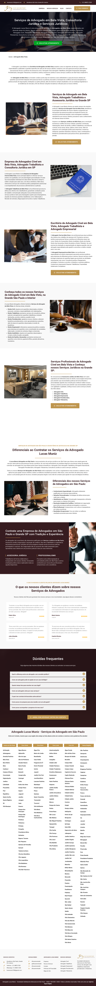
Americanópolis (54, 749)
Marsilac (67, 863)
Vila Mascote (69, 929)
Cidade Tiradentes (54, 768)
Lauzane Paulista (39, 780)
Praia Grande (84, 854)
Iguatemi (52, 777)
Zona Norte (40, 744)
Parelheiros (68, 888)
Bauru (82, 765)
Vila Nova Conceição (71, 932)
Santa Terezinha (39, 796)
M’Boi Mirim (68, 866)
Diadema (83, 780)
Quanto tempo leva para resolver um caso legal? (26, 684)
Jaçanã (36, 771)
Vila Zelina (52, 848)
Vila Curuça (52, 832)
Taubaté (82, 904)
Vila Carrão (52, 829)
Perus (35, 790)
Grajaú (67, 804)
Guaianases (52, 774)
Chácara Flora (69, 777)
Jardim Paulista (69, 851)
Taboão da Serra (23, 850)
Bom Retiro (6, 762)
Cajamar (82, 771)
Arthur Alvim (53, 752)
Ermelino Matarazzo (55, 771)
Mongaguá (83, 839)
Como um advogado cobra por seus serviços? (25, 690)
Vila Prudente (53, 845)
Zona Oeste (25, 744)
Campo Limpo (69, 768)
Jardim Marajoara (70, 848)
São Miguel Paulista (55, 820)
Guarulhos (83, 801)
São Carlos (83, 878)
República (6, 793)
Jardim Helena (53, 795)
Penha (51, 807)
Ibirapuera (68, 817)
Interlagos (68, 820)
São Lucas (52, 813)
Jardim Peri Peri (39, 774)
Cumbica (83, 777)
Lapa (19, 802)
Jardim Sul (68, 857)
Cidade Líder (53, 762)
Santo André (84, 863)
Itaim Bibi (68, 826)
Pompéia (21, 828)
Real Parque (68, 894)
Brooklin (67, 758)
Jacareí (82, 820)
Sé (3, 802)
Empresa (42, 8)
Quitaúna (21, 834)
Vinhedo (82, 915)
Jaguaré (20, 793)
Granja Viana (22, 786)
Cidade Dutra (69, 795)
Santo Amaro (69, 907)
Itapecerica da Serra (71, 829)
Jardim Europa (69, 841)
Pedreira (67, 891)
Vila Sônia (68, 941)
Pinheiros (21, 822)
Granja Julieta (69, 807)
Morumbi (67, 876)
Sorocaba (83, 898)
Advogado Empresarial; (61, 395)
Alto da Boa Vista (70, 752)
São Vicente (84, 891)
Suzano (82, 901)
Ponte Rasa (52, 810)
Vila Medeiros (38, 811)
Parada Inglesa (38, 786)
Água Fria (37, 749)
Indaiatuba (83, 807)
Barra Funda (22, 765)
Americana (83, 755)
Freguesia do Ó (38, 762)
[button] (48, 673)
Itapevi (20, 790)
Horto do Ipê (68, 813)
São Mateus (52, 817)
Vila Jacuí (52, 838)
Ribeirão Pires (84, 860)
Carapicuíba (22, 774)
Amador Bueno (22, 762)
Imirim (36, 768)
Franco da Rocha (85, 795)
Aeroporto (83, 752)
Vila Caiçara (84, 912)
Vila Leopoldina (23, 859)
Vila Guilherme (38, 805)
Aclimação (6, 749)
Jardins (5, 780)
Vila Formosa (53, 835)
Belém (51, 755)
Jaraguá (20, 799)
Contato (68, 8)
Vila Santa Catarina (70, 938)
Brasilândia (37, 755)
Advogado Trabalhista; (61, 393)
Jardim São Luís (70, 854)
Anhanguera (6, 752)
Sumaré (20, 847)
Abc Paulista (84, 749)
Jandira (20, 796)
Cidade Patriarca (54, 765)
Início (10, 57)
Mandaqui (37, 783)
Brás (4, 765)
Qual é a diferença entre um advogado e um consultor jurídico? (30, 673)
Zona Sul (71, 744)
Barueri (20, 768)
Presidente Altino (23, 831)
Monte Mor (83, 842)
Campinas (83, 774)
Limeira (82, 826)
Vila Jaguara (22, 856)
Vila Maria (37, 808)
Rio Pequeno (22, 840)
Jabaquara (68, 832)
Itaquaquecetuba (85, 814)
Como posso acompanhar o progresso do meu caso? (28, 707)
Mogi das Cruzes (85, 835)
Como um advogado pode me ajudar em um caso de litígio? (29, 679)
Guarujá (82, 798)
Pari (4, 790)
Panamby (68, 879)
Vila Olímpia (68, 935)
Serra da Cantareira (86, 894)
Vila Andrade (69, 913)
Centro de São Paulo (9, 744)
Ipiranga (67, 823)
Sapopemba (53, 823)
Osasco (20, 805)
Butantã (20, 771)
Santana (36, 793)
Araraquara (83, 762)
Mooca (51, 801)
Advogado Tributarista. (61, 399)
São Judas (68, 901)
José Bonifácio (38, 777)
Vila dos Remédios (24, 853)
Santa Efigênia (7, 799)
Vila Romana (22, 865)
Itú (81, 817)
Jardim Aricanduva (55, 792)
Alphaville (21, 752)
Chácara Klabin (69, 785)
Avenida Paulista (8, 755)
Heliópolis (68, 810)
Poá (81, 851)
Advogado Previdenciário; (62, 397)
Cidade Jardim (69, 798)
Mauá (82, 832)
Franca (82, 792)
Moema (67, 873)
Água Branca (22, 749)
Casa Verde (37, 758)
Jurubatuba (68, 860)
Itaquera (51, 783)
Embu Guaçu (84, 783)
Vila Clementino (70, 916)
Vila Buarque (7, 805)
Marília (82, 829)
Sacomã (67, 898)
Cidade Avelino (69, 792)
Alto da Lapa (22, 755)
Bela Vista (6, 758)
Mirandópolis (69, 870)
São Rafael (68, 904)
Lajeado (51, 798)
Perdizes (21, 818)
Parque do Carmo (54, 804)
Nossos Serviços (52, 8)
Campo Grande (69, 765)
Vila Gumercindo (70, 923)
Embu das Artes (23, 783)
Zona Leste (56, 744)
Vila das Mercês (69, 919)
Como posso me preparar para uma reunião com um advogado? (31, 701)
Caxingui (21, 777)
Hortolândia (84, 804)
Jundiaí (82, 823)
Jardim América (69, 835)
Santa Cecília (7, 796)
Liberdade (6, 783)
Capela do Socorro (70, 771)
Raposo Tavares (23, 837)
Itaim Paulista (53, 780)
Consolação (6, 774)
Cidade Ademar (69, 788)
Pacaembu (6, 786)
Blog (61, 8)
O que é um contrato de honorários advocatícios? (26, 696)
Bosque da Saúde (70, 755)
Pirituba (20, 825)
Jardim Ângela (69, 838)
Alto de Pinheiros (23, 758)
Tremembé (37, 799)
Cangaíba (52, 758)
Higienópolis (7, 777)
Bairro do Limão (39, 752)
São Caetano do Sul (86, 875)
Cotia (20, 780)
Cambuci (5, 768)
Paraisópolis (69, 885)
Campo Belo (68, 762)
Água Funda (68, 749)
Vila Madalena (22, 862)
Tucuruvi (36, 802)
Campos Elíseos (8, 771)
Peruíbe (82, 845)
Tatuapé (51, 826)
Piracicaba (83, 848)
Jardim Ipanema (70, 845)
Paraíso (67, 882)
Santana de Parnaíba (24, 844)
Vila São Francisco (24, 868)
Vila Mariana (68, 926)
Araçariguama (84, 759)
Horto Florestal (38, 765)
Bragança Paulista (85, 768)
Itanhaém (83, 810)
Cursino (67, 801)
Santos (82, 867)
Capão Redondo (69, 774)
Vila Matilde (53, 841)
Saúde (67, 910)
